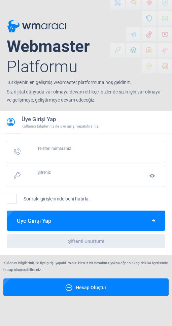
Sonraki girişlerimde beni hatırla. (48, 199)
